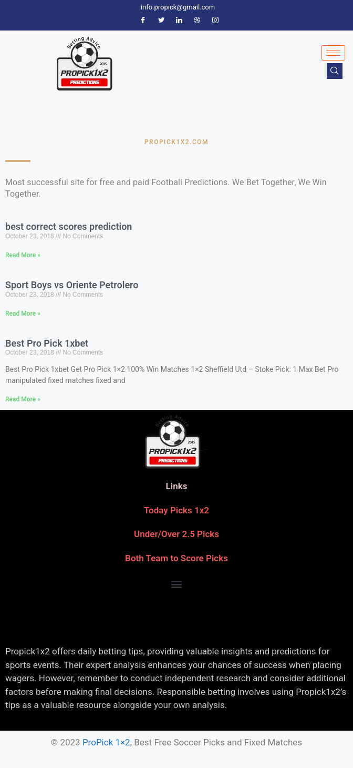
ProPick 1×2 (106, 742)
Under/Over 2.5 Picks (176, 534)
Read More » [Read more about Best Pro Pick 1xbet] (22, 399)
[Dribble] (197, 20)
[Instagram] (215, 20)
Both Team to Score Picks (176, 558)
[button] (176, 583)
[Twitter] (161, 20)
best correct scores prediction (68, 226)
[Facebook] (143, 20)
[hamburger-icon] (333, 52)
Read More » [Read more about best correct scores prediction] (22, 255)
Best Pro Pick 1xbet (46, 343)
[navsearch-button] (334, 71)
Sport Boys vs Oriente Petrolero (72, 284)
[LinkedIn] (179, 20)
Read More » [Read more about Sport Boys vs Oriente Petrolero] (22, 313)
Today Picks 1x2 (176, 510)
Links (177, 486)
